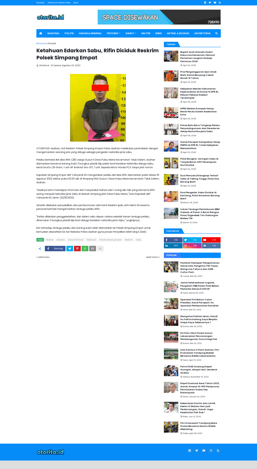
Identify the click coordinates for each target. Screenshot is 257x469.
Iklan (75, 2)
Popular (171, 255)
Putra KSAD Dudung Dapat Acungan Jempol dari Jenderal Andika (198, 369)
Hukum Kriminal (75, 239)
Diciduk (52, 43)
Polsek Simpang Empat (110, 239)
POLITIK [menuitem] (69, 33)
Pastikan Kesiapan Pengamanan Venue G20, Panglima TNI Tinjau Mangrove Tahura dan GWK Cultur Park (199, 267)
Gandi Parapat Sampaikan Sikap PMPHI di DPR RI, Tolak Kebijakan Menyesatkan (200, 145)
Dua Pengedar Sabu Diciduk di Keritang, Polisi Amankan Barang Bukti (200, 195)
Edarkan (61, 239)
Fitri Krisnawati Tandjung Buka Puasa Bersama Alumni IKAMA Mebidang (198, 426)
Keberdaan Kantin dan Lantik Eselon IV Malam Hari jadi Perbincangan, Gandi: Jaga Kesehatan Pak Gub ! (197, 408)
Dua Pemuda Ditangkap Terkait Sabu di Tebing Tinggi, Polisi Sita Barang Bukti (199, 178)
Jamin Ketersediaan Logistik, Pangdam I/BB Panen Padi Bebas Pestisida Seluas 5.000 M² (199, 285)
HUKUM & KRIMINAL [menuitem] (90, 33)
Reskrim (129, 239)
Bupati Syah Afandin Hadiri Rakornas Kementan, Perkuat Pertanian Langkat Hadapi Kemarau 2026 (197, 57)
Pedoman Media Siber (59, 2)
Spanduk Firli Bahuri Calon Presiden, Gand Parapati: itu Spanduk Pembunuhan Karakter (199, 302)
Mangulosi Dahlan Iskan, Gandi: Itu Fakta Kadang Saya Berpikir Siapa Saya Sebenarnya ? (199, 319)
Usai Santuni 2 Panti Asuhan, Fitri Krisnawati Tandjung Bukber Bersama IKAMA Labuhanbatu (199, 353)
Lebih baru (44, 257)
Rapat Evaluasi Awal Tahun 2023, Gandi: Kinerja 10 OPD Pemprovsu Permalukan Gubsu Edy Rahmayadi (199, 388)
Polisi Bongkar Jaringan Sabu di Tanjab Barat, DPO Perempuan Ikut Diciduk (199, 161)
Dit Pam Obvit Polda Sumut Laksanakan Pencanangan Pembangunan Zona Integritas (198, 336)
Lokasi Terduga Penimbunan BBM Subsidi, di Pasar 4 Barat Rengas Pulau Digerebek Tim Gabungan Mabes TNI (200, 214)
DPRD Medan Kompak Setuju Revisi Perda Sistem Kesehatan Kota (198, 111)
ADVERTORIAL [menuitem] (202, 33)
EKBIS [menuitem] (158, 33)
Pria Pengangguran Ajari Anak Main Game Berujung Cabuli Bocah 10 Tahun (198, 75)
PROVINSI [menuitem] (112, 33)
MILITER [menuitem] (145, 33)
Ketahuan (91, 239)
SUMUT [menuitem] (129, 33)
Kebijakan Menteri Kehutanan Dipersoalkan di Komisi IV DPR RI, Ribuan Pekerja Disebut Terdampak (199, 93)
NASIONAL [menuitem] (53, 33)
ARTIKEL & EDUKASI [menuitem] (178, 33)
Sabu (138, 239)
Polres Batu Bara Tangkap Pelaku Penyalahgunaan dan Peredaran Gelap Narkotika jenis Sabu (200, 128)
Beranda (41, 43)
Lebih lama (152, 257)
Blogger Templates (60, 464)
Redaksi (40, 2)
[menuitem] (40, 33)
